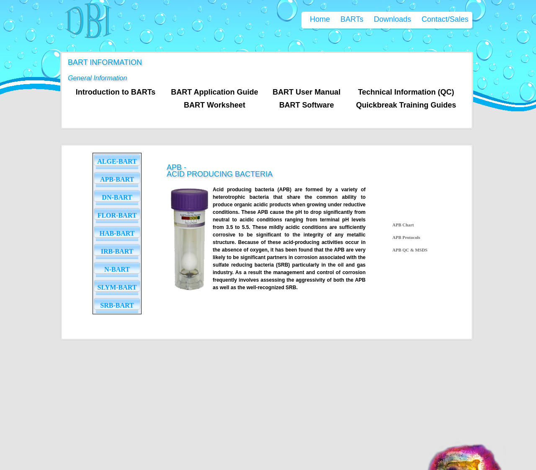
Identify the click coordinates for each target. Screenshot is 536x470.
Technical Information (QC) (406, 92)
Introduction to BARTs (116, 92)
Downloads (392, 19)
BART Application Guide (214, 92)
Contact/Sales (445, 19)
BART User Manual (306, 92)
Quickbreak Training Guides (406, 105)
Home (320, 19)
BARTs (351, 19)
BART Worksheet (214, 105)
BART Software (306, 105)
